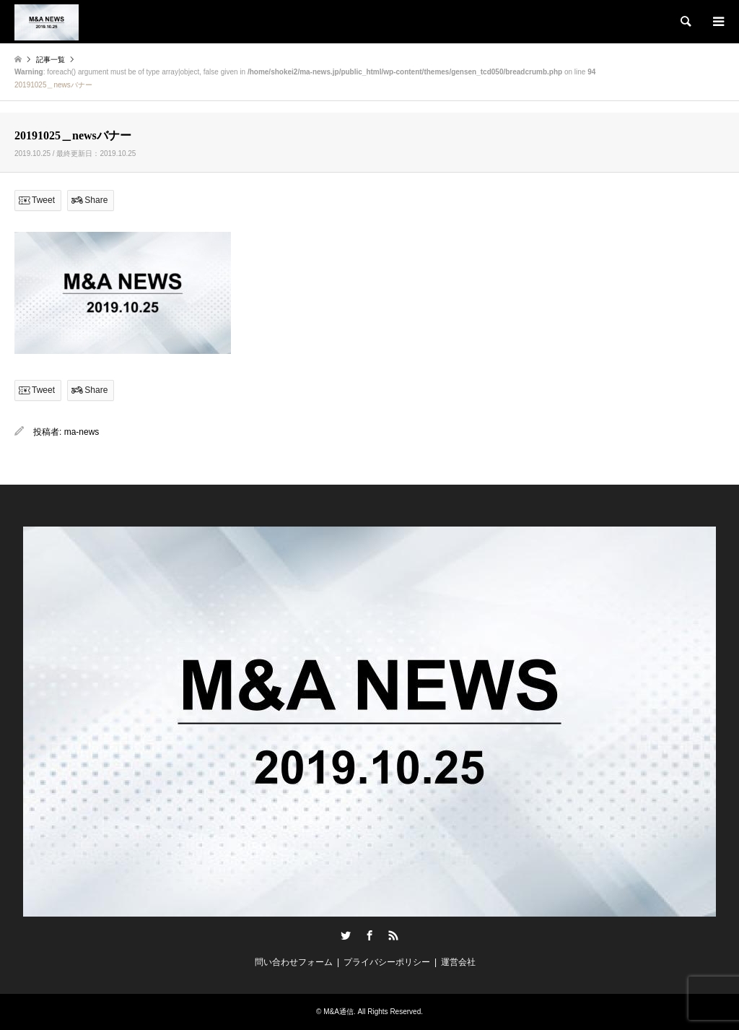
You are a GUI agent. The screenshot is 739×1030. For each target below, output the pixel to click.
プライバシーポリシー (387, 962)
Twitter (346, 935)
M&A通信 (338, 1012)
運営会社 (458, 962)
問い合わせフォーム (294, 962)
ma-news (82, 432)
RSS (393, 935)
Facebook (369, 935)
